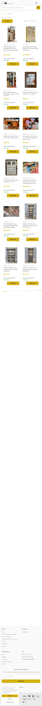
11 (33, 290)
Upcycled (4, 659)
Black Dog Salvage (7, 661)
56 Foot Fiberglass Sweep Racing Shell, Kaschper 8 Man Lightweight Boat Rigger (11, 225)
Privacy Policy (6, 692)
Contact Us (5, 643)
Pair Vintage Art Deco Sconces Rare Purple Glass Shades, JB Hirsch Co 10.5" (30, 138)
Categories (25, 632)
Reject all (10, 699)
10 (30, 290)
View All (4, 664)
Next (39, 291)
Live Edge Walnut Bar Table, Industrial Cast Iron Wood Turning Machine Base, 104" (29, 181)
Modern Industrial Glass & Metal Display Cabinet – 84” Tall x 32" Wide (11, 94)
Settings (10, 695)
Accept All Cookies (10, 702)
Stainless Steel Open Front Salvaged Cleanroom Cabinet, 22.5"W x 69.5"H (30, 225)
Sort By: (25, 21)
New (3, 654)
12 (36, 290)
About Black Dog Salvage (9, 634)
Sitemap (4, 646)
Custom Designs (6, 636)
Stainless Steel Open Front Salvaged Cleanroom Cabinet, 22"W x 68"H (30, 269)
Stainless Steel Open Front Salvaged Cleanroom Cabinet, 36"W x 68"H (11, 269)
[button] (7, 21)
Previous (5, 291)
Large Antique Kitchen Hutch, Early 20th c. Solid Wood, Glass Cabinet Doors (30, 48)
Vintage (4, 657)
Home (3, 632)
